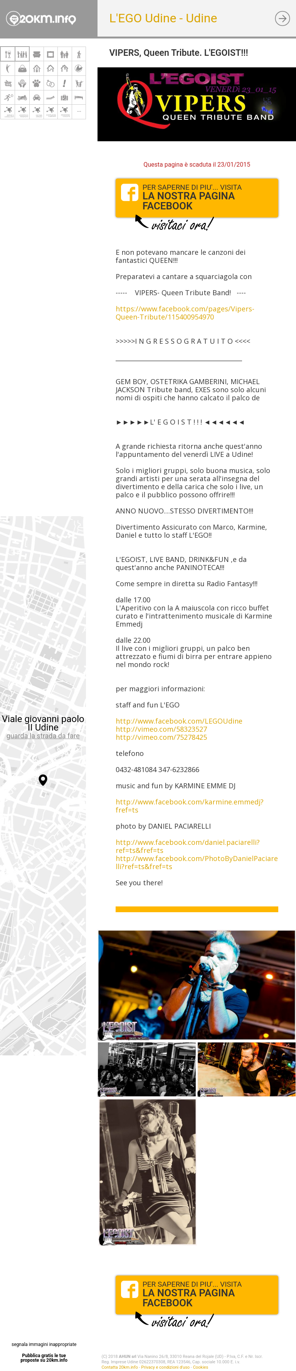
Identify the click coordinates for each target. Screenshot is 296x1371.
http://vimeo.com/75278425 (161, 737)
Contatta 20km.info (119, 1367)
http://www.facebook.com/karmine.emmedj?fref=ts (190, 805)
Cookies (200, 1367)
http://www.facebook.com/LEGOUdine (179, 721)
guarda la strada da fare (43, 736)
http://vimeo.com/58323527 (161, 729)
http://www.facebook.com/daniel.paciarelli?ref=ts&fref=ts (188, 846)
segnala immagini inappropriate (44, 1344)
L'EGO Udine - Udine (163, 18)
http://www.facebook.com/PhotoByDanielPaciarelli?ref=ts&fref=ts (197, 862)
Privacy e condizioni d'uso (165, 1367)
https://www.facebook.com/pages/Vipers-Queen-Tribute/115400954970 (185, 312)
